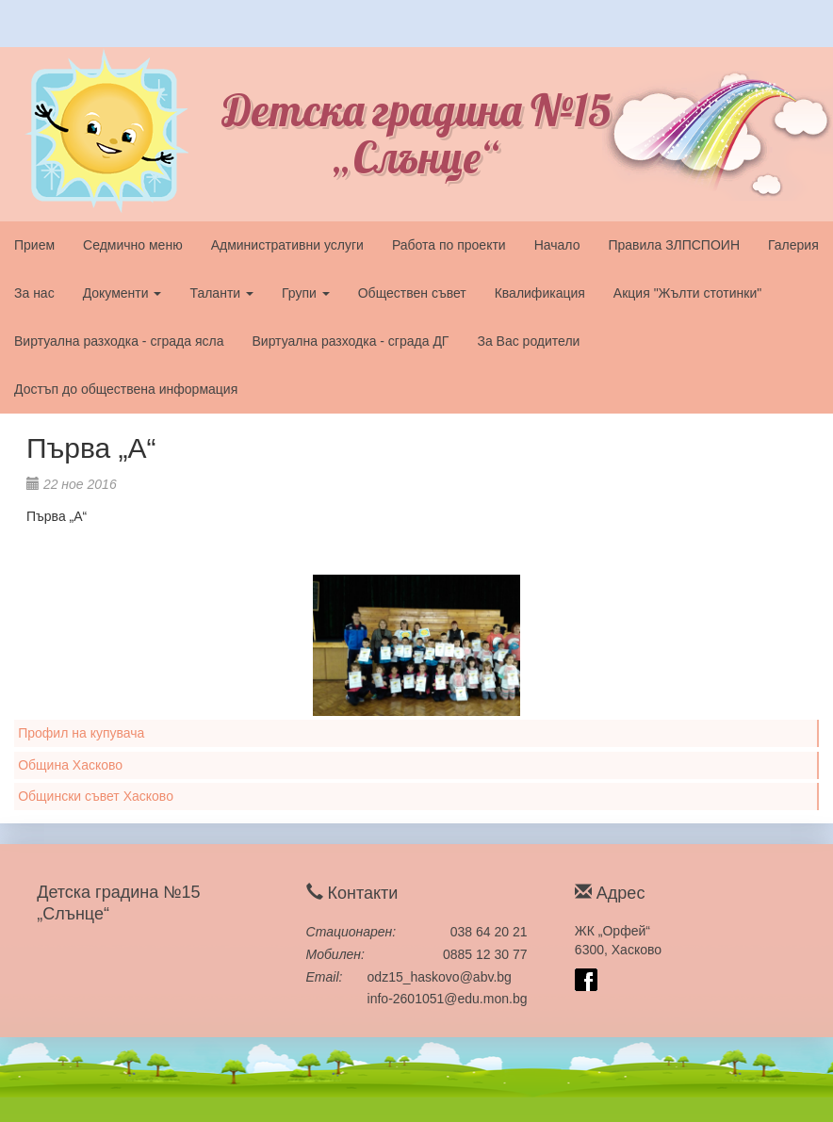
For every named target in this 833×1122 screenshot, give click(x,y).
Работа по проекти (449, 244)
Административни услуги (287, 244)
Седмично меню (133, 244)
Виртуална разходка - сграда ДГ (350, 341)
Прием (34, 244)
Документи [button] (122, 293)
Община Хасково (70, 764)
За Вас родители (528, 341)
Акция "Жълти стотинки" (687, 293)
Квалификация (540, 293)
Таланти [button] (221, 293)
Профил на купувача (81, 732)
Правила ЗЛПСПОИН (674, 244)
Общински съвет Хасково (95, 796)
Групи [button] (306, 293)
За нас (34, 293)
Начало (557, 244)
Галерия (793, 244)
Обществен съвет (412, 293)
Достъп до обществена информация (125, 389)
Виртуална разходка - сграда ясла (118, 341)
